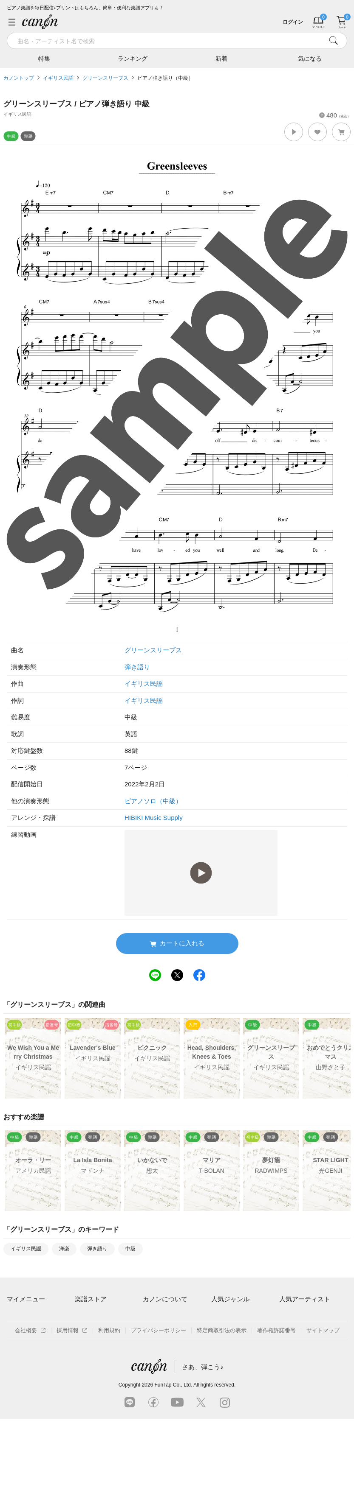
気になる (310, 58)
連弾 (216, 1315)
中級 (130, 1249)
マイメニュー (26, 1299)
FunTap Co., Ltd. (173, 1473)
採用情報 (72, 1418)
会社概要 (30, 1418)
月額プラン (156, 1330)
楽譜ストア (91, 1299)
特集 (44, 58)
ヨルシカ (290, 1345)
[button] (293, 132)
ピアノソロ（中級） (153, 801)
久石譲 (287, 1374)
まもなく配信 (91, 1374)
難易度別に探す (94, 1345)
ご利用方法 (156, 1315)
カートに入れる (177, 943)
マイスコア (20, 1315)
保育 (216, 1345)
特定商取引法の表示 (221, 1418)
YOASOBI (291, 1359)
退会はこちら (23, 1354)
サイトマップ (323, 1418)
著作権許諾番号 (276, 1418)
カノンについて (165, 1299)
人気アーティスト (304, 1299)
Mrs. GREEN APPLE (304, 1330)
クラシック (225, 1330)
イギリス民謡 (58, 78)
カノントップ (18, 78)
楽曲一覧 (86, 1330)
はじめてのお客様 (165, 1345)
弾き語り (137, 667)
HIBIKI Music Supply (154, 817)
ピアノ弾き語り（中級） (165, 78)
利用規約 (109, 1418)
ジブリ (219, 1359)
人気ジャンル (230, 1299)
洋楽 (64, 1249)
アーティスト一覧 (97, 1315)
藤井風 (287, 1315)
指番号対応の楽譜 (97, 1389)
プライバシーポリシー (158, 1418)
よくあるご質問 (162, 1359)
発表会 (219, 1374)
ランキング (132, 58)
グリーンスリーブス (105, 78)
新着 (221, 58)
